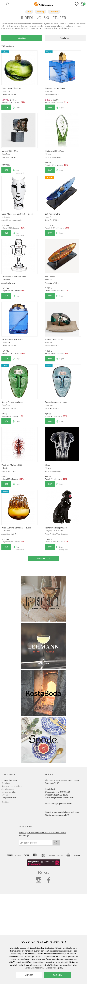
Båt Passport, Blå (52, 213)
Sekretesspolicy (8, 789)
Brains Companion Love (12, 402)
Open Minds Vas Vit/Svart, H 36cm (17, 213)
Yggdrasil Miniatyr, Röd (11, 465)
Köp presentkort (8, 798)
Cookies (5, 802)
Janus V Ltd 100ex (9, 151)
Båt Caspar (50, 276)
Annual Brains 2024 (54, 339)
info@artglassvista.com (62, 803)
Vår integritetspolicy (33, 967)
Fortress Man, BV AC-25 (12, 339)
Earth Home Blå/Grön (11, 88)
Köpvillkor (5, 783)
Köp (6, 107)
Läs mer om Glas (8, 792)
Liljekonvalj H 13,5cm (54, 151)
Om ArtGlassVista (9, 780)
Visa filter (22, 38)
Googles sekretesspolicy (53, 967)
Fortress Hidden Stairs (55, 88)
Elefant (48, 465)
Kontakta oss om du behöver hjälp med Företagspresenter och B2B (62, 813)
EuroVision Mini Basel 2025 (13, 276)
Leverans (5, 795)
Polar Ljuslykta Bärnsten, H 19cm (16, 527)
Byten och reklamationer (12, 786)
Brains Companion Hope (56, 402)
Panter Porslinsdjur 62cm (56, 527)
